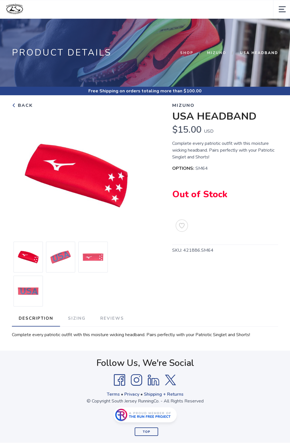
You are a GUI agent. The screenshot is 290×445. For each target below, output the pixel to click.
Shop (186, 53)
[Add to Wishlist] (182, 225)
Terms (113, 394)
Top (146, 432)
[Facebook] (119, 380)
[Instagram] (136, 380)
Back (22, 105)
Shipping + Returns (164, 394)
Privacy (131, 394)
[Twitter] (170, 380)
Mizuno (216, 53)
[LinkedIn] (153, 380)
